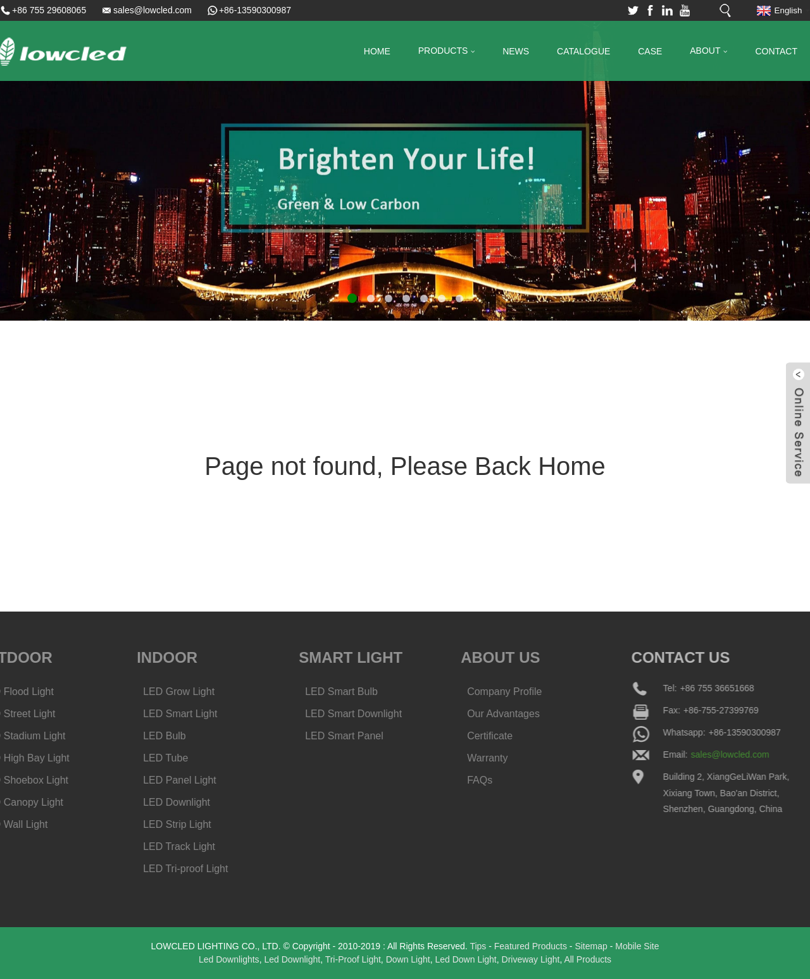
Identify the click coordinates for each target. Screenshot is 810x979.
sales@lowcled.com (152, 10)
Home (377, 51)
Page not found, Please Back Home (405, 466)
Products (446, 52)
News (515, 51)
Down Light (408, 959)
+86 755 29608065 (49, 10)
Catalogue (583, 51)
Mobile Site (637, 946)
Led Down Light (465, 959)
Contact (776, 51)
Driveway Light (531, 959)
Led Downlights (229, 959)
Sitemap (591, 946)
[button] (352, 298)
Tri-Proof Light (353, 959)
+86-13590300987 (255, 10)
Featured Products (530, 946)
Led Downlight (292, 959)
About (708, 52)
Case (650, 51)
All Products (587, 959)
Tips (478, 946)
